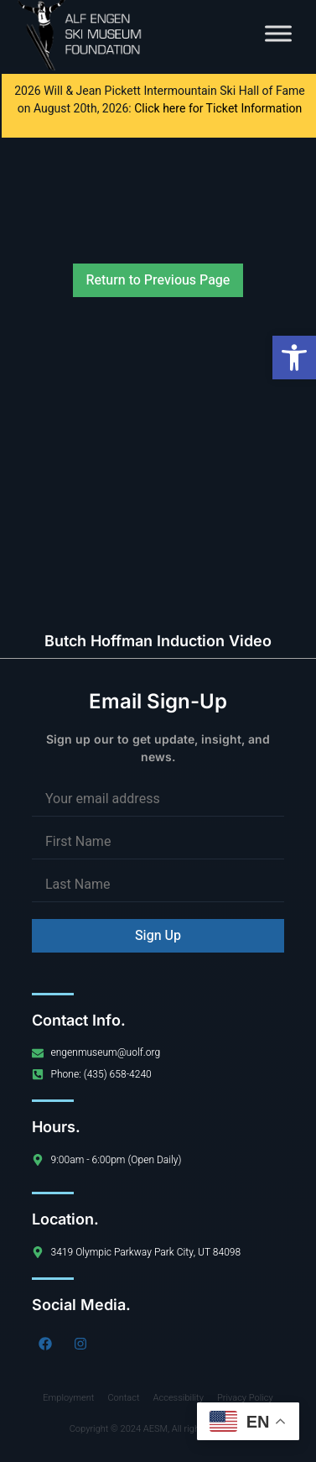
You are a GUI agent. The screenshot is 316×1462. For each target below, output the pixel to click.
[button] (294, 357)
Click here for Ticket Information (218, 108)
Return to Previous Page (158, 280)
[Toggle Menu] (278, 33)
